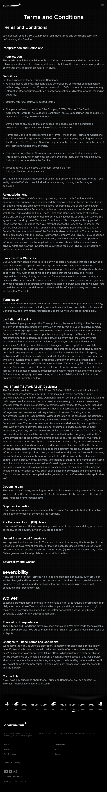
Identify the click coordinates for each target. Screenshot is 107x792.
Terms (6, 763)
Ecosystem (8, 749)
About (57, 749)
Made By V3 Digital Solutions (15, 781)
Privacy (17, 763)
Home (6, 744)
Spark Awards (10, 754)
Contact (58, 754)
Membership (60, 744)
